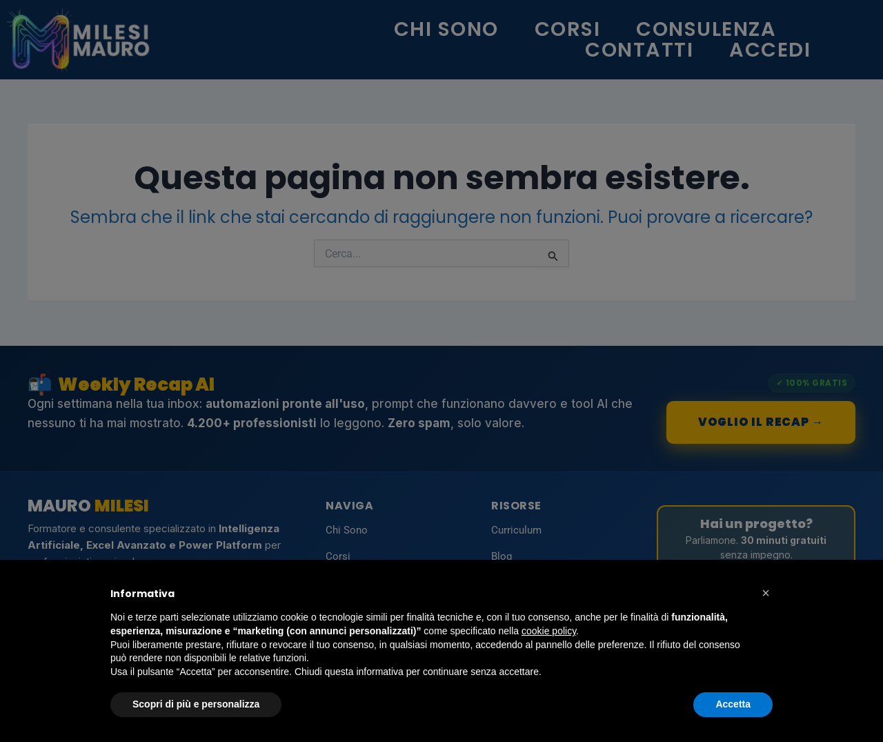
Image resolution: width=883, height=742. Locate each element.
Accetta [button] (733, 704)
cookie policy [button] (549, 630)
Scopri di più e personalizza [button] (195, 704)
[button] (766, 593)
